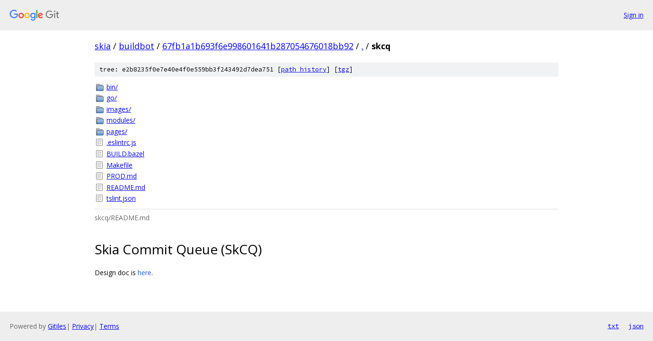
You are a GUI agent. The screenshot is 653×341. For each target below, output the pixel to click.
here (144, 272)
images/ (118, 109)
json (636, 326)
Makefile (119, 165)
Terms (109, 326)
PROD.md (121, 175)
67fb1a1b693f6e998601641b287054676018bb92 (257, 46)
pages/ (116, 131)
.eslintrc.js (121, 142)
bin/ (112, 86)
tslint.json (121, 198)
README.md (125, 187)
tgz (343, 69)
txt (613, 326)
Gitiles (57, 326)
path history (303, 69)
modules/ (120, 120)
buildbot (136, 46)
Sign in (634, 14)
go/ (111, 97)
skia (103, 46)
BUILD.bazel (125, 153)
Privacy (83, 326)
